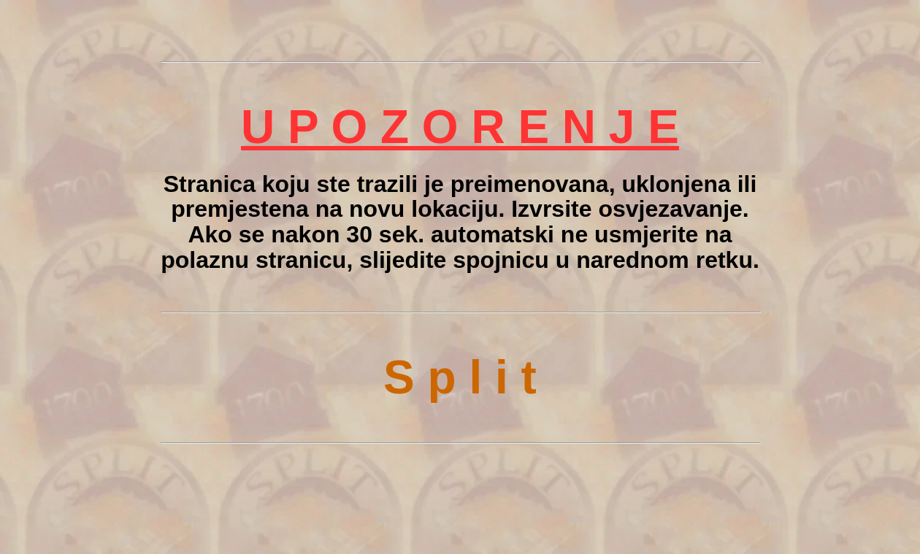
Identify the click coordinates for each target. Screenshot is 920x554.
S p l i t (460, 377)
